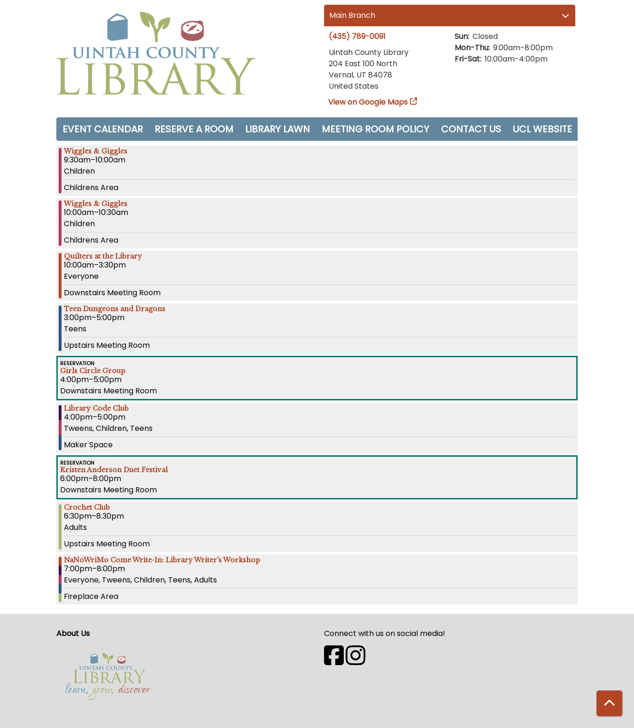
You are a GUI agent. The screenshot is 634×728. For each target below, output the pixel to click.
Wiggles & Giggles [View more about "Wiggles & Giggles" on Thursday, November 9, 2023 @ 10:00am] (95, 203)
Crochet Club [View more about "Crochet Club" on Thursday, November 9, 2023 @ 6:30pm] (87, 507)
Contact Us (471, 129)
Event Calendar (102, 129)
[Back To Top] (609, 703)
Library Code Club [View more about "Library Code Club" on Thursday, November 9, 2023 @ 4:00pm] (96, 408)
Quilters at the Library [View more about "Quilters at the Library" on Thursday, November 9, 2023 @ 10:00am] (103, 256)
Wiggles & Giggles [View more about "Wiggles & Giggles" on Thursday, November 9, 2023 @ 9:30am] (95, 151)
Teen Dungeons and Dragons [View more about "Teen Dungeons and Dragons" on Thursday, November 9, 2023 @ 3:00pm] (114, 309)
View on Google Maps (368, 102)
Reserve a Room (194, 129)
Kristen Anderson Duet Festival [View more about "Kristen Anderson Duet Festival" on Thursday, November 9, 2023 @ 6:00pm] (114, 470)
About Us (73, 633)
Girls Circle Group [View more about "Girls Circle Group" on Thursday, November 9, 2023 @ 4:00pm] (92, 371)
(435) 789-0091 (357, 36)
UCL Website (542, 129)
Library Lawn (277, 129)
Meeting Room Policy (375, 129)
